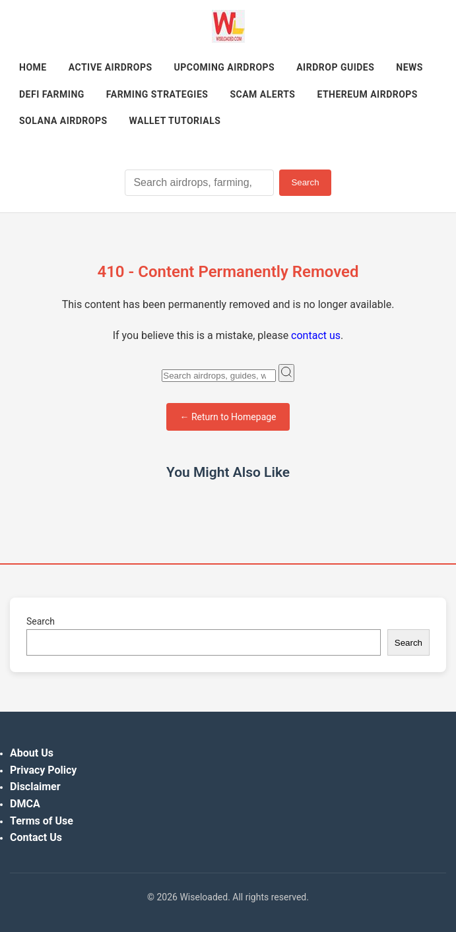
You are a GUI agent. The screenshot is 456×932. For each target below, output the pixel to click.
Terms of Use (41, 821)
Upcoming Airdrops (224, 67)
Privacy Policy (43, 770)
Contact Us (36, 837)
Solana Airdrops (63, 120)
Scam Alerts (262, 94)
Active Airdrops (110, 67)
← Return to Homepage (227, 417)
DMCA (25, 803)
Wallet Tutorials (175, 120)
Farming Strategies (157, 94)
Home (33, 67)
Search (305, 182)
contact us (316, 335)
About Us (31, 753)
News (409, 67)
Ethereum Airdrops (367, 94)
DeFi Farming (51, 94)
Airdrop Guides (335, 67)
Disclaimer (35, 786)
